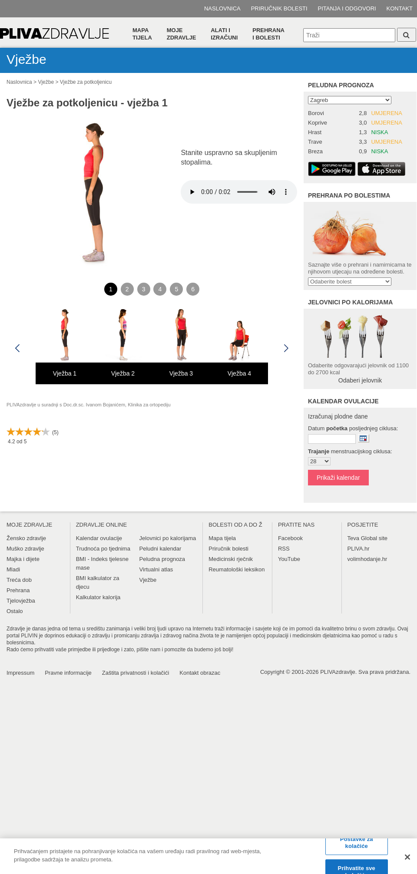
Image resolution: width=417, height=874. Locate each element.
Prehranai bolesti (268, 34)
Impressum (20, 673)
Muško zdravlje (25, 548)
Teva (353, 538)
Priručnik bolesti (279, 8)
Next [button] (286, 348)
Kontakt (400, 8)
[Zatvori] (407, 857)
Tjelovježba (21, 600)
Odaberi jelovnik (360, 380)
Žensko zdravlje (26, 538)
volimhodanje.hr (367, 559)
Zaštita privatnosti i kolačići (135, 673)
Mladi (13, 569)
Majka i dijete (23, 559)
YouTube (289, 559)
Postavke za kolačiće (356, 842)
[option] (65, 344)
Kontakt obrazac (199, 673)
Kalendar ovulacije (99, 538)
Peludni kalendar (160, 548)
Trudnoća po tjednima (103, 548)
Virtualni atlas (156, 569)
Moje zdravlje (181, 34)
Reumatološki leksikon (236, 569)
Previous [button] (17, 348)
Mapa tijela (142, 34)
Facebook (290, 538)
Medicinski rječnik (230, 559)
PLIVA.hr (359, 548)
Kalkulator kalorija (98, 597)
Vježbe (46, 82)
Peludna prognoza (341, 85)
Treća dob (19, 580)
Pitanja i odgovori (347, 8)
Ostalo (15, 611)
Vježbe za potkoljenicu (86, 82)
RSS (284, 548)
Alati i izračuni (224, 34)
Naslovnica (222, 8)
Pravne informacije (68, 673)
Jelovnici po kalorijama (167, 538)
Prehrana (18, 590)
